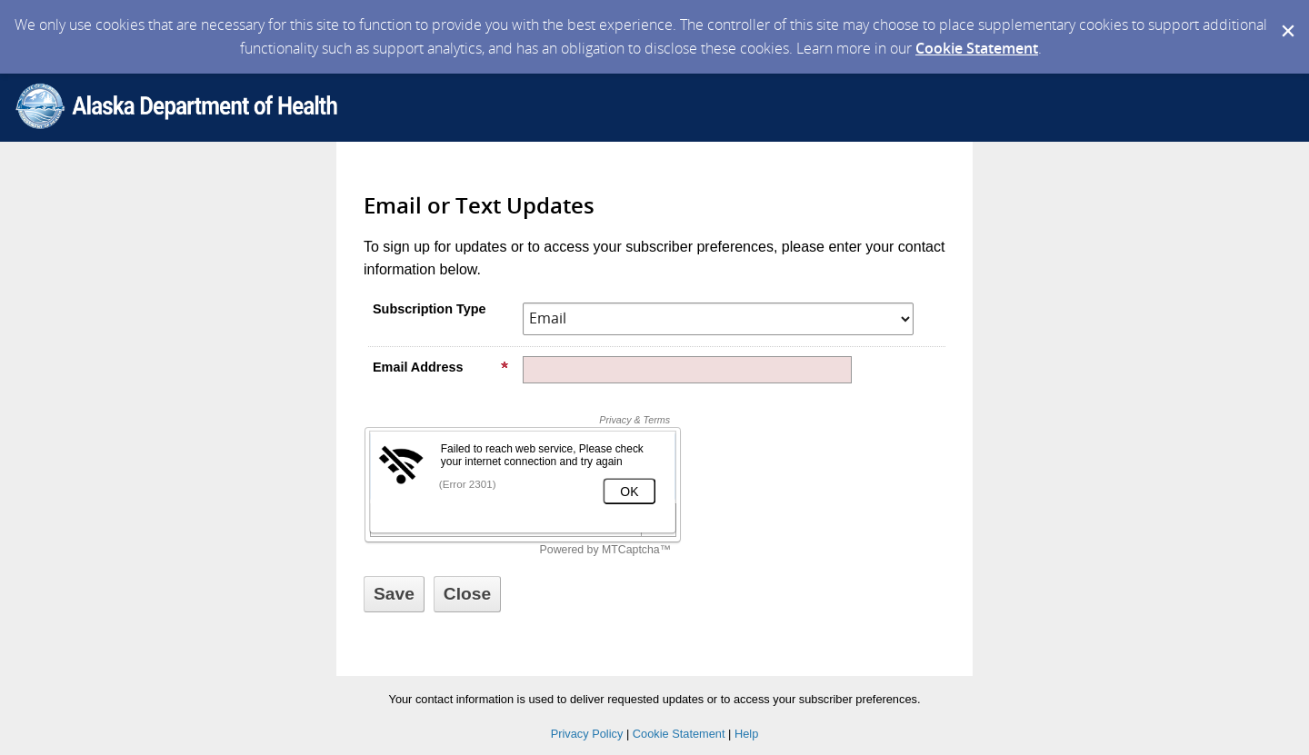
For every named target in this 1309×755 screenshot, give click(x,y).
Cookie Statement (976, 48)
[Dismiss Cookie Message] (1286, 17)
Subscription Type (429, 309)
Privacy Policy (587, 733)
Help (746, 733)
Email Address (441, 367)
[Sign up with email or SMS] (394, 594)
